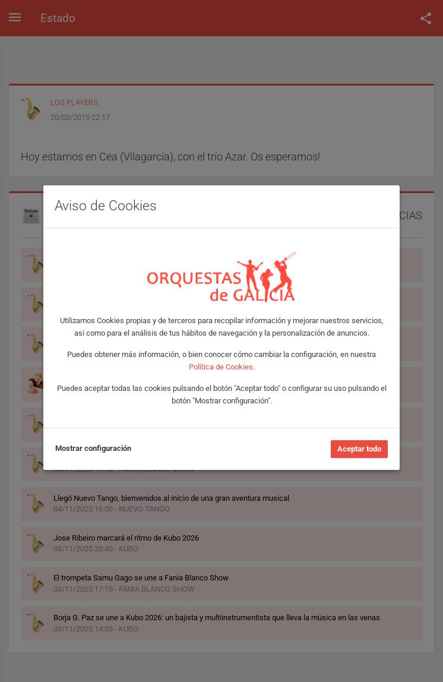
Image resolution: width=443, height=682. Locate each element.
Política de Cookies (221, 366)
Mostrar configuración (93, 448)
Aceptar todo (359, 448)
